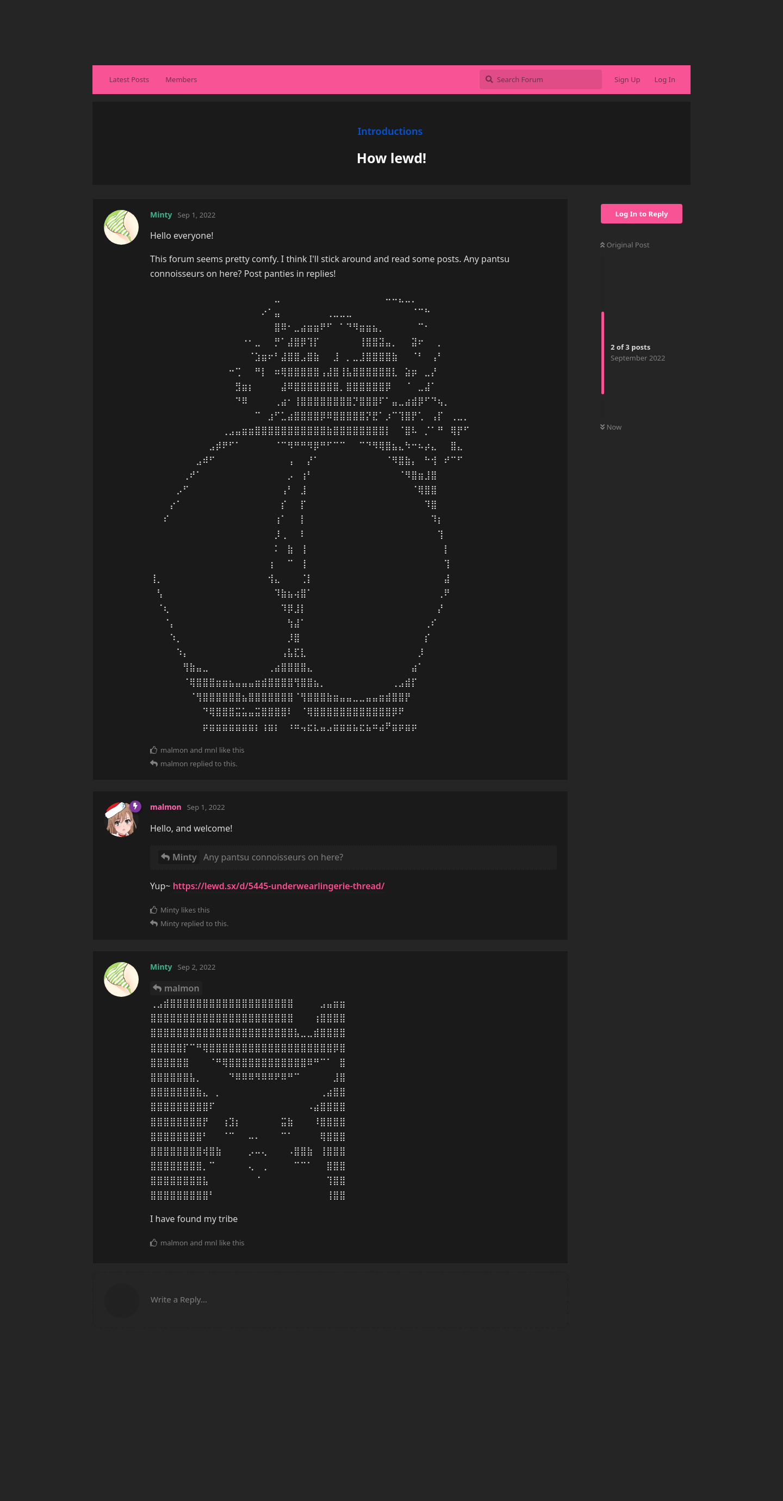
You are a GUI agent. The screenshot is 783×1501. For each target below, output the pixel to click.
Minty (184, 857)
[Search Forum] (541, 79)
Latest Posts (129, 79)
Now (611, 427)
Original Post (624, 245)
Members (181, 79)
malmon (182, 988)
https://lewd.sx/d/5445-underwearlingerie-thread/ (279, 886)
